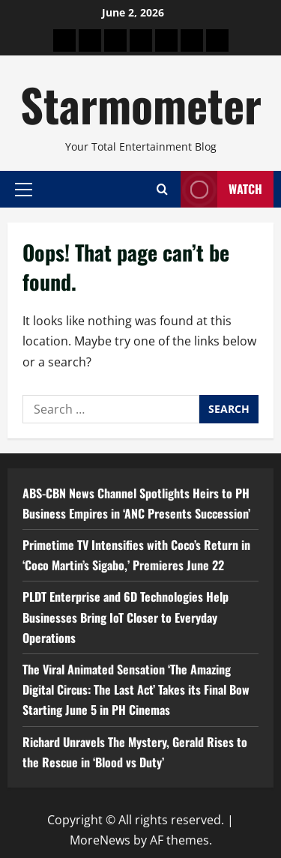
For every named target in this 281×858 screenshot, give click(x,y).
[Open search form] (162, 189)
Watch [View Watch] (221, 189)
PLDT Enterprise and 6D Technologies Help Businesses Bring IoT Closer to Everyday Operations (125, 616)
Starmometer (141, 103)
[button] (23, 189)
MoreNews (100, 840)
